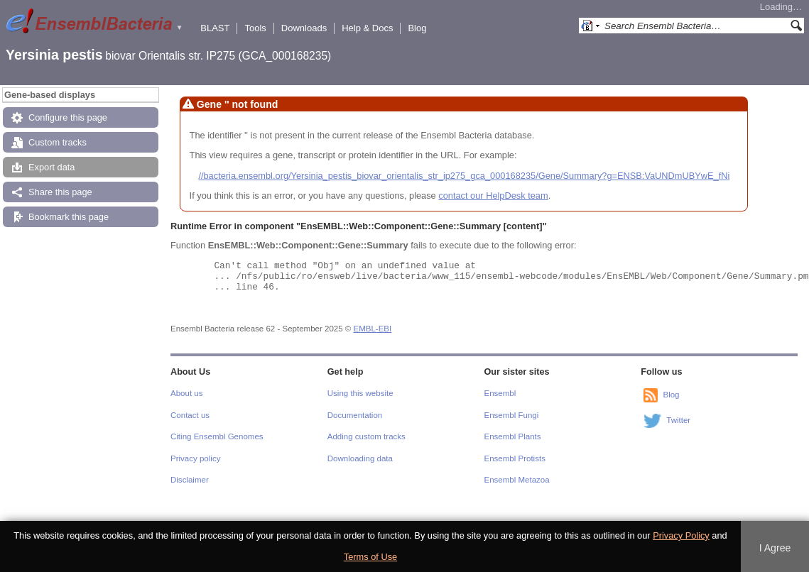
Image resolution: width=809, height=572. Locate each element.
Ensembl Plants (512, 436)
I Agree (775, 548)
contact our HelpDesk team (493, 195)
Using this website (360, 393)
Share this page (60, 192)
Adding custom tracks (366, 436)
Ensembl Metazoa (517, 479)
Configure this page (67, 117)
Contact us (190, 415)
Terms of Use (370, 556)
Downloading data (360, 458)
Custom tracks (57, 142)
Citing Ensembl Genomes (217, 436)
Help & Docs (367, 28)
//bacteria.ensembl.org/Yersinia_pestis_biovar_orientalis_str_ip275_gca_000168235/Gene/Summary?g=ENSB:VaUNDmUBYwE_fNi (463, 175)
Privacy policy (195, 458)
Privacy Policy (681, 535)
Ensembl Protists (514, 458)
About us (186, 393)
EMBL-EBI (373, 328)
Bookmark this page (68, 216)
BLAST (214, 28)
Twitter (678, 421)
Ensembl (500, 393)
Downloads (304, 28)
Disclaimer (189, 479)
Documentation (354, 415)
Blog (417, 28)
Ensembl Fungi (511, 415)
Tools (255, 28)
